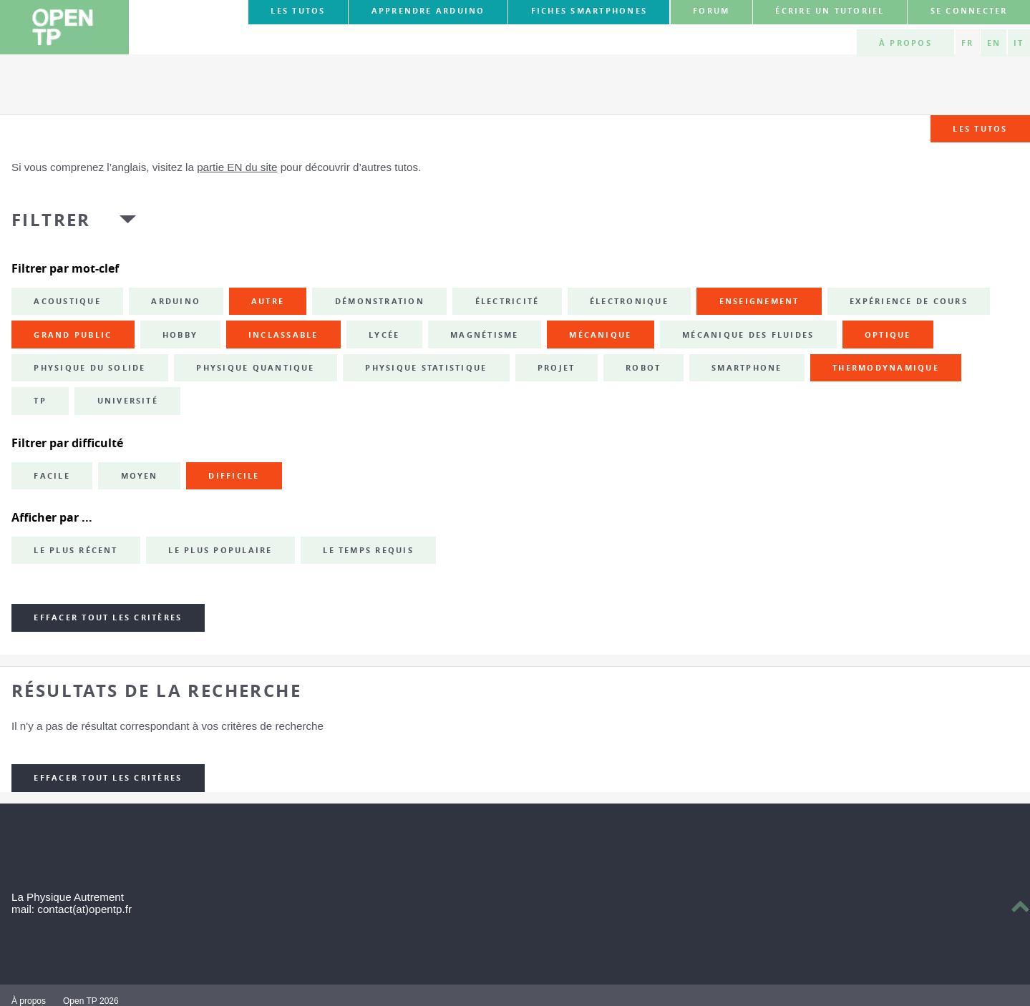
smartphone (746, 367)
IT (1019, 43)
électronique (629, 301)
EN (994, 43)
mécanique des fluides (748, 335)
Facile (51, 476)
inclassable (283, 335)
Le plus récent (75, 550)
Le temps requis (368, 550)
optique (888, 335)
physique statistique (426, 367)
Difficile (233, 476)
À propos (905, 43)
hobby (180, 335)
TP (40, 400)
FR (967, 43)
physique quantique (255, 367)
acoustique (67, 301)
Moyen (139, 476)
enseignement (759, 301)
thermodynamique (885, 367)
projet (556, 367)
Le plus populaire (220, 550)
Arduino (175, 301)
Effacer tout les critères (108, 617)
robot (643, 367)
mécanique (600, 335)
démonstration (379, 301)
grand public (73, 335)
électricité (507, 301)
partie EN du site (237, 167)
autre (267, 301)
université (127, 400)
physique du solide (89, 367)
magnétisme (484, 335)
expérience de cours (909, 301)
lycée (384, 335)
